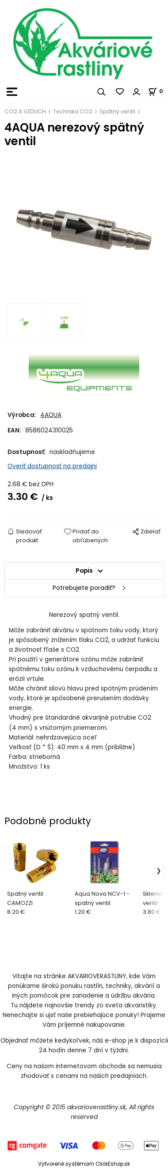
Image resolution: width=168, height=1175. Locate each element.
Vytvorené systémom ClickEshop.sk (84, 1163)
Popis (84, 571)
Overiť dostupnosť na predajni (52, 466)
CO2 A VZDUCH (25, 111)
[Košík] (158, 91)
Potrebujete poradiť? (84, 588)
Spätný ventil (117, 111)
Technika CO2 (72, 111)
